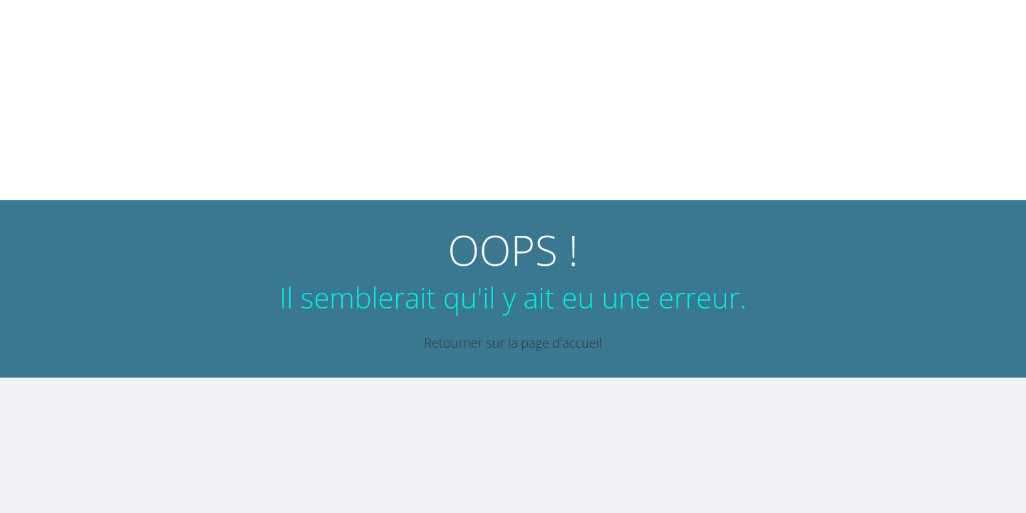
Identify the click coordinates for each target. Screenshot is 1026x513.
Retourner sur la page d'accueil (513, 342)
